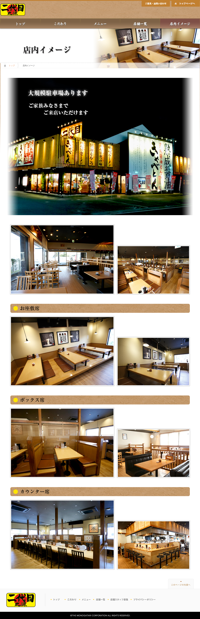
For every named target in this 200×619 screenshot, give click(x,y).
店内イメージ (180, 23)
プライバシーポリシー (143, 599)
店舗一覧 (140, 23)
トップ (20, 23)
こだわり (72, 599)
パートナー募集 (118, 599)
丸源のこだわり (60, 23)
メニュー (100, 23)
